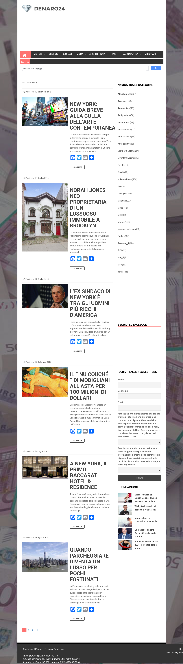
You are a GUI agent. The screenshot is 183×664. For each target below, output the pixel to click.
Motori (121, 222)
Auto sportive (124, 144)
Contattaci (28, 649)
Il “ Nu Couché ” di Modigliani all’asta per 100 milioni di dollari (90, 386)
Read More (77, 167)
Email (120, 402)
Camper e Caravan (127, 151)
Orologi (121, 236)
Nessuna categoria (127, 229)
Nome (121, 379)
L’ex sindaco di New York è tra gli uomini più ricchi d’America (90, 303)
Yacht (120, 272)
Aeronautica (124, 108)
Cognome (123, 391)
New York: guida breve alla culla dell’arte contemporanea (92, 116)
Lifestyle (122, 193)
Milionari (122, 201)
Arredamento (124, 129)
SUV (120, 250)
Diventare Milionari (127, 158)
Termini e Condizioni (54, 649)
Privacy (38, 649)
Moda (120, 208)
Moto (120, 215)
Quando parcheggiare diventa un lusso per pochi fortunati (89, 565)
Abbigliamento (125, 94)
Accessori (122, 101)
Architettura (123, 122)
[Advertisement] (116, 26)
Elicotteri (122, 165)
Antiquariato (124, 115)
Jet (119, 186)
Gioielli (121, 172)
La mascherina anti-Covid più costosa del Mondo (146, 533)
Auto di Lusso (124, 136)
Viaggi (121, 257)
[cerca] (84, 69)
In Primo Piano (125, 179)
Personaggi (123, 243)
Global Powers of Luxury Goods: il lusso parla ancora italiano (146, 498)
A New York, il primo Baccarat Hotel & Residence (89, 475)
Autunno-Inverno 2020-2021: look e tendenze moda (146, 544)
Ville (120, 264)
